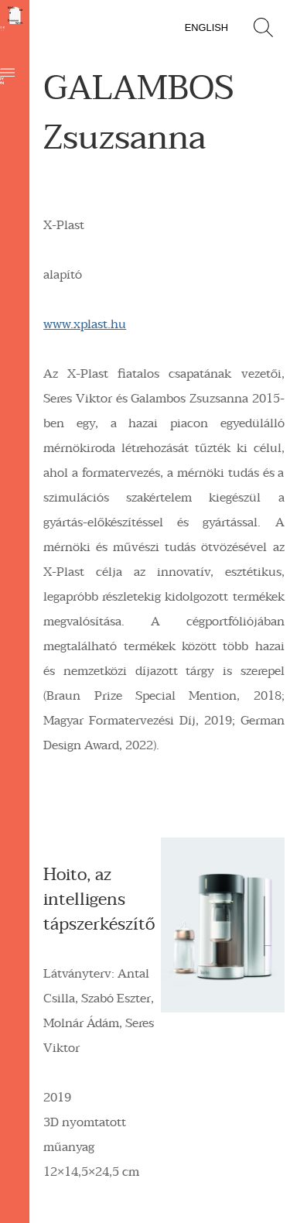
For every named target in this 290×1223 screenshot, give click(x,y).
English (206, 27)
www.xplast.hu (84, 324)
